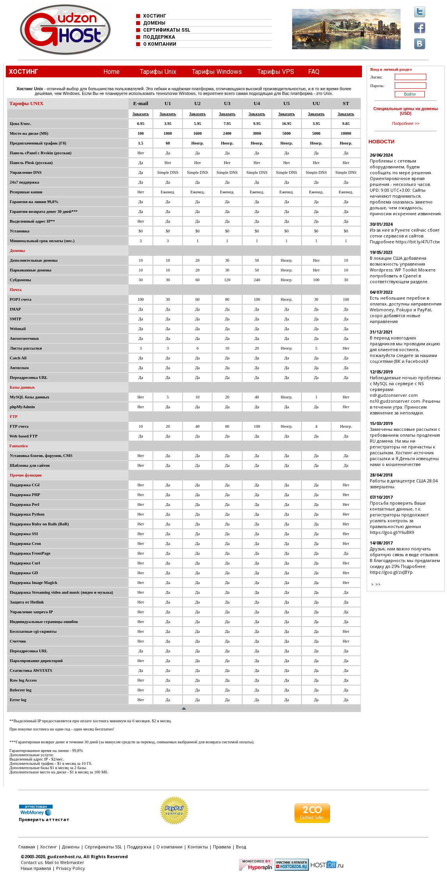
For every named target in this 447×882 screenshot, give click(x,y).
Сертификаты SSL (103, 847)
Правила (222, 847)
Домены (71, 847)
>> (378, 584)
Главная (26, 847)
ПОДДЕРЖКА (159, 37)
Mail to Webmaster (64, 862)
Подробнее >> (406, 123)
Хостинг (48, 847)
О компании (169, 847)
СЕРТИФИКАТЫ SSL (166, 30)
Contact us (32, 862)
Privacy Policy (70, 868)
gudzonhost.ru (64, 856)
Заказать (140, 114)
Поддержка (139, 847)
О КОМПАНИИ (159, 44)
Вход (241, 847)
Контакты (198, 847)
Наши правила (36, 868)
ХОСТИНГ (154, 16)
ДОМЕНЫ (154, 23)
